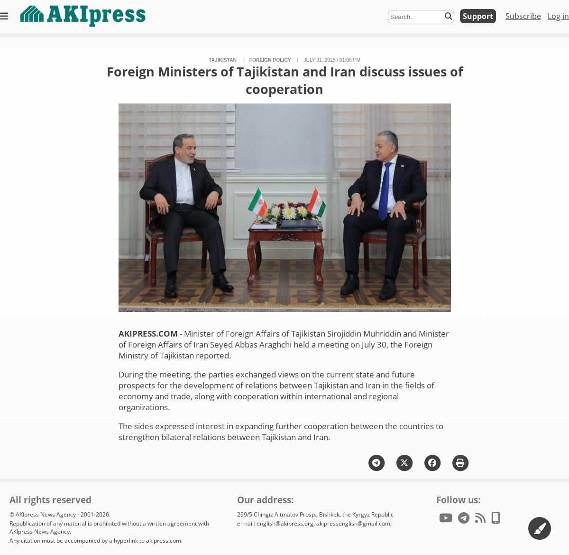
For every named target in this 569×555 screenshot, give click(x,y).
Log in (558, 16)
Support (478, 16)
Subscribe (523, 16)
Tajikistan (223, 60)
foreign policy (270, 60)
